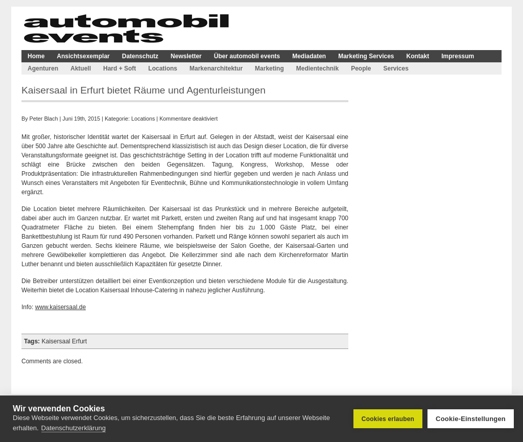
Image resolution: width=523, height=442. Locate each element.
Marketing (269, 68)
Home (36, 56)
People (361, 68)
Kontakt (418, 56)
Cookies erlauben (388, 419)
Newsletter (186, 56)
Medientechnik (317, 68)
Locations (162, 68)
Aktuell (80, 68)
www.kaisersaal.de (60, 307)
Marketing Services (366, 56)
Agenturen (43, 68)
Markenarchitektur (216, 68)
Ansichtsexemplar (83, 56)
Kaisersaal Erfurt (64, 341)
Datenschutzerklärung (73, 428)
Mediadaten (309, 56)
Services (395, 68)
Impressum (457, 56)
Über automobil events (247, 56)
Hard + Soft (119, 68)
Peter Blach (44, 118)
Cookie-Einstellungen (471, 419)
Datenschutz (140, 56)
